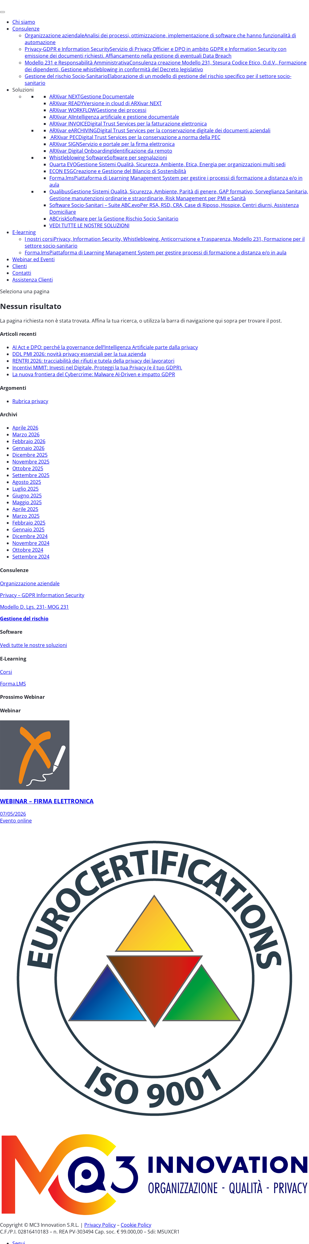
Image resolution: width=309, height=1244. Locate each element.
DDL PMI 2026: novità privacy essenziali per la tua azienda (79, 354)
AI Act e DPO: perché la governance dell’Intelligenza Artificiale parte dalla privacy (105, 347)
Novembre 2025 (30, 461)
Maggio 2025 (27, 502)
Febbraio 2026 (28, 441)
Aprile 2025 (25, 509)
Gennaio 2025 (28, 529)
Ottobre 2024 (27, 549)
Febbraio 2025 (28, 522)
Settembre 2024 (30, 556)
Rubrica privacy (30, 401)
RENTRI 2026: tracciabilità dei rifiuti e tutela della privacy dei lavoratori (93, 360)
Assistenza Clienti (32, 279)
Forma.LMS (13, 683)
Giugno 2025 (27, 495)
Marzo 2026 (26, 434)
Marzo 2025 (26, 516)
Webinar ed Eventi (33, 259)
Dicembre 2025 (30, 454)
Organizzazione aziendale (30, 583)
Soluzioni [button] (23, 89)
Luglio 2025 (25, 488)
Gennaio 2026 (28, 448)
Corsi (6, 672)
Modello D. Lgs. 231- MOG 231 (34, 606)
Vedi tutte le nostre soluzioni (33, 645)
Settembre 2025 (30, 475)
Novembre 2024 (30, 543)
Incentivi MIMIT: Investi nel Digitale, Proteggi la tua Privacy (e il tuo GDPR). (97, 367)
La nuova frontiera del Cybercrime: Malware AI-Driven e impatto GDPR (93, 374)
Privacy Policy (100, 1224)
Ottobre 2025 (27, 468)
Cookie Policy (136, 1224)
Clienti (19, 266)
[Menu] (2, 12)
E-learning (24, 232)
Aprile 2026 (25, 427)
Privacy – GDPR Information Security (42, 595)
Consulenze (26, 28)
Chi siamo (23, 22)
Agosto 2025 (26, 482)
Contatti (21, 273)
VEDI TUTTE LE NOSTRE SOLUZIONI (89, 225)
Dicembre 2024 (30, 536)
